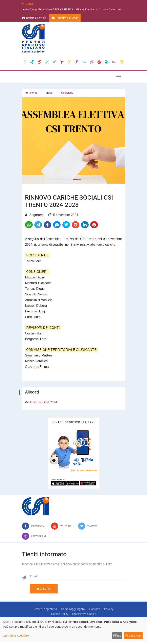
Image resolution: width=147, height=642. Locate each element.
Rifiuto (117, 635)
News (49, 92)
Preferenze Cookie (84, 614)
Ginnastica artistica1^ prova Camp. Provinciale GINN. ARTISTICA (46, 9)
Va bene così (133, 635)
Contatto (94, 609)
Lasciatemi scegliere (16, 635)
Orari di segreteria (45, 609)
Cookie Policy (59, 614)
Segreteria (67, 92)
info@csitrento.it (34, 18)
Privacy (108, 609)
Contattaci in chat (65, 18)
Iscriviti (43, 588)
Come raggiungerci (73, 609)
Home (31, 92)
